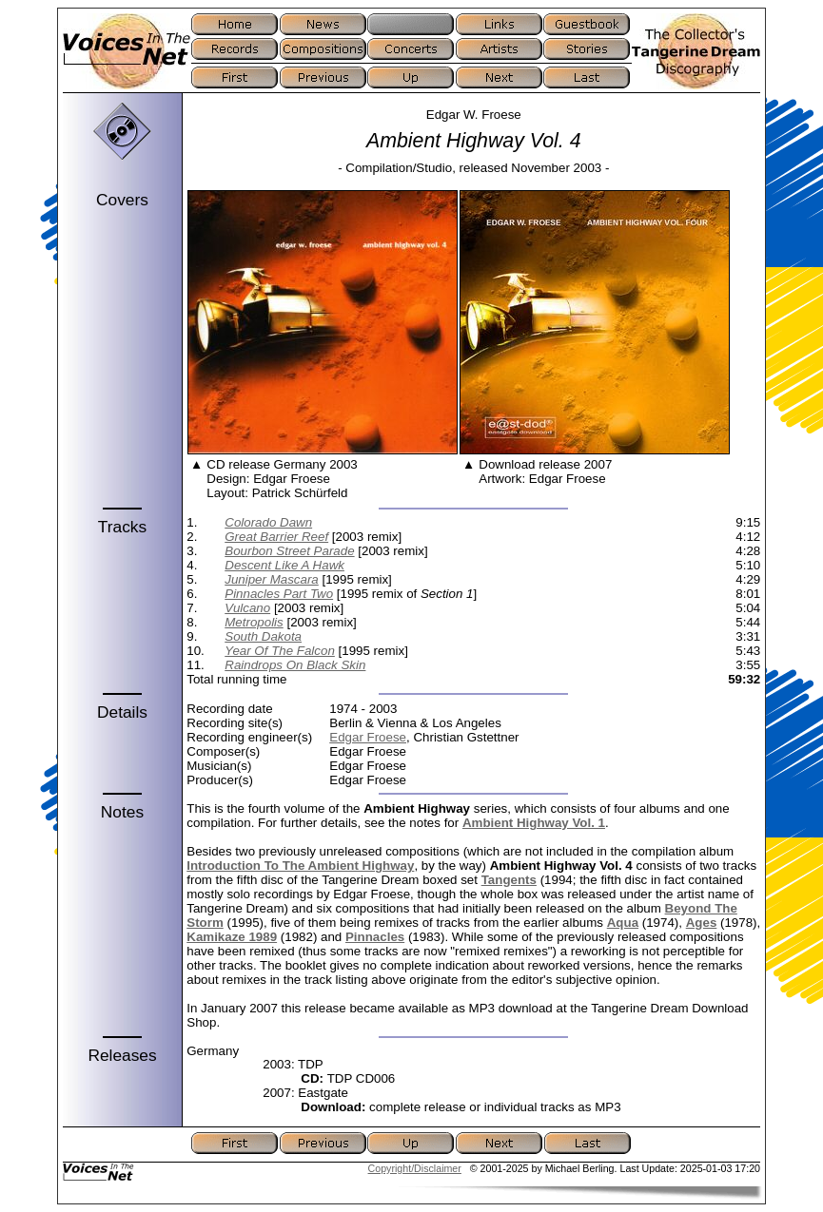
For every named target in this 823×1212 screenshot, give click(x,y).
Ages (701, 922)
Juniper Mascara (272, 579)
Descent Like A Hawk (284, 565)
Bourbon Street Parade (289, 551)
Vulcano (247, 608)
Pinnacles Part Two (279, 594)
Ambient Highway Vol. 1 (533, 823)
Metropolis (254, 622)
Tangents (509, 880)
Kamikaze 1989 (231, 937)
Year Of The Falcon (280, 651)
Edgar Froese (367, 737)
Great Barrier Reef (276, 536)
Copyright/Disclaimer (414, 1168)
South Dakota (263, 636)
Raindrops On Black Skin (295, 665)
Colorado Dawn (268, 522)
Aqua (622, 922)
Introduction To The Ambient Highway (300, 865)
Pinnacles (374, 937)
